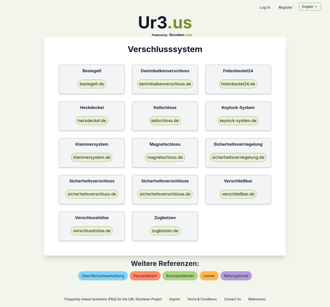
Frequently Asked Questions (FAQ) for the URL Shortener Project (113, 299)
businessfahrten (180, 276)
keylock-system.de (238, 120)
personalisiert (145, 276)
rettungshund (236, 276)
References (257, 299)
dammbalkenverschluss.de (165, 83)
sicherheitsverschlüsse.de (165, 194)
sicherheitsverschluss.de (92, 194)
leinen (209, 276)
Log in (265, 7)
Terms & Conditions (202, 299)
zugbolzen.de (165, 230)
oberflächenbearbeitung (103, 276)
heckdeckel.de (92, 120)
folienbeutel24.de (238, 83)
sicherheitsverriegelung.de (238, 157)
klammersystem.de (91, 157)
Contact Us (232, 299)
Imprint (174, 299)
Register (285, 7)
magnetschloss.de (165, 157)
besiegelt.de (92, 83)
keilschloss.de (165, 120)
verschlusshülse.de (92, 230)
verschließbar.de (238, 194)
